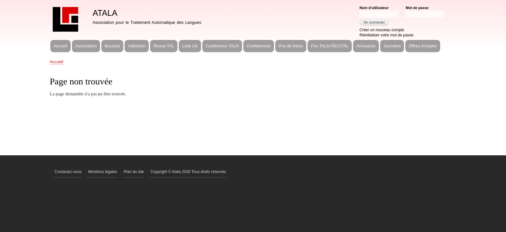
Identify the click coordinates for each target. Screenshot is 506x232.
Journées (391, 46)
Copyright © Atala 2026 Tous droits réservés (188, 171)
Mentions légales (102, 171)
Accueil (60, 46)
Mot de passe (417, 8)
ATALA (105, 12)
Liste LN (189, 46)
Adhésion (137, 46)
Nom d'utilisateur (374, 8)
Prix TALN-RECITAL (330, 46)
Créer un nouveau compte (381, 30)
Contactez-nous (68, 171)
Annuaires (366, 46)
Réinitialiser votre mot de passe (386, 35)
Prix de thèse (290, 46)
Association (85, 46)
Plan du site (134, 171)
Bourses (112, 46)
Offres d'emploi (423, 46)
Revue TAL (164, 46)
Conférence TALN (222, 46)
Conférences (259, 46)
